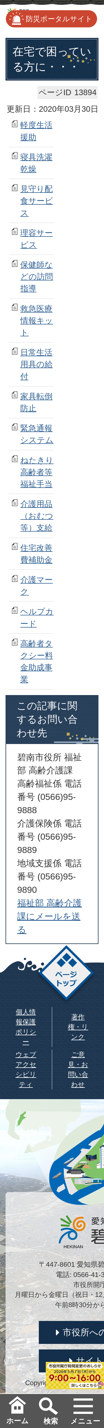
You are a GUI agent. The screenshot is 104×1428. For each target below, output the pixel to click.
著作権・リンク (78, 1027)
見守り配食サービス (36, 200)
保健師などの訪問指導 (36, 276)
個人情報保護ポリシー (26, 1026)
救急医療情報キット (36, 320)
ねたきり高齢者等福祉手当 (37, 472)
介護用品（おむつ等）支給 (36, 516)
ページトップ (66, 974)
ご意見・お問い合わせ (78, 1069)
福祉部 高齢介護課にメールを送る (49, 916)
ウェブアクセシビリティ (26, 1069)
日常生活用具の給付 (36, 364)
